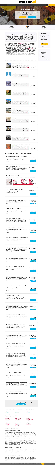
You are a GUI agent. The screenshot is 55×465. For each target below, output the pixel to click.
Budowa (18, 5)
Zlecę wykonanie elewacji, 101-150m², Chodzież (13, 392)
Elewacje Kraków (28, 411)
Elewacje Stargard (17, 424)
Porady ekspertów (34, 5)
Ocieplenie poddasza (43, 55)
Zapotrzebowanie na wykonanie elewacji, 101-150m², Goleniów (16, 286)
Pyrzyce (13, 31)
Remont (23, 5)
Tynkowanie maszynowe (43, 38)
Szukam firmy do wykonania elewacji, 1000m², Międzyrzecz (15, 315)
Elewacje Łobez (28, 422)
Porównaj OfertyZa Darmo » (44, 44)
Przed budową (14, 5)
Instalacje (20, 5)
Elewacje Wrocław (17, 411)
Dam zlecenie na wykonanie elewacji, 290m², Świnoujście (15, 334)
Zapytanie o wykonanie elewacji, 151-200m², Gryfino (14, 189)
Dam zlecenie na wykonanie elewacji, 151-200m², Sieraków (15, 324)
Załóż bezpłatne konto (21, 404)
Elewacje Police (17, 423)
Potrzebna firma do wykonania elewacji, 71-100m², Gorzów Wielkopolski (17, 247)
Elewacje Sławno (7, 424)
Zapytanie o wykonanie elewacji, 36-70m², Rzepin (14, 305)
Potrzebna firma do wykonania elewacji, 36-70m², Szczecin (15, 199)
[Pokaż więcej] (26, 68)
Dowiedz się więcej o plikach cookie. (36, 463)
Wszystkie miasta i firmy (23, 185)
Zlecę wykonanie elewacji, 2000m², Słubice (13, 295)
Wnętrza (26, 5)
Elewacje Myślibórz (7, 423)
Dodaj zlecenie (22, 17)
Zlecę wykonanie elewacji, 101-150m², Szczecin (13, 218)
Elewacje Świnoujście (18, 418)
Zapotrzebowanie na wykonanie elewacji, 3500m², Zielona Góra (16, 382)
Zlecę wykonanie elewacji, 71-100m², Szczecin (13, 209)
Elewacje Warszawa (7, 411)
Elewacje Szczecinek (28, 424)
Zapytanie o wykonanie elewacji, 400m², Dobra (13, 276)
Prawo (30, 5)
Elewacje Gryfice (17, 421)
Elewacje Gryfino (28, 421)
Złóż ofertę (33, 161)
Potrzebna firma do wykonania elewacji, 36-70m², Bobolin (15, 257)
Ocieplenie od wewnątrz (43, 52)
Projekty (11, 5)
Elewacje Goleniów (7, 421)
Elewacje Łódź (17, 412)
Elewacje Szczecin (28, 418)
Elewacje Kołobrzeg (17, 422)
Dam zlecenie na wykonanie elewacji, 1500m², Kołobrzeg (15, 353)
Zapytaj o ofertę (33, 67)
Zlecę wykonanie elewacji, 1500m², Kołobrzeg (13, 363)
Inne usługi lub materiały (43, 41)
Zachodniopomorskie (8, 31)
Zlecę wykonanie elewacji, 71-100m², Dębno (13, 166)
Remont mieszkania (42, 58)
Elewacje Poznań (7, 412)
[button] (34, 57)
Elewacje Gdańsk (28, 412)
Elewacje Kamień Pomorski (8, 422)
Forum (38, 5)
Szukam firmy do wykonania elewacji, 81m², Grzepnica (15, 266)
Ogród (28, 5)
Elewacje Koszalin (7, 418)
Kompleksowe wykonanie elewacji (44, 35)
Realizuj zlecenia (32, 17)
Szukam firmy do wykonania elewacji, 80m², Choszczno (15, 228)
